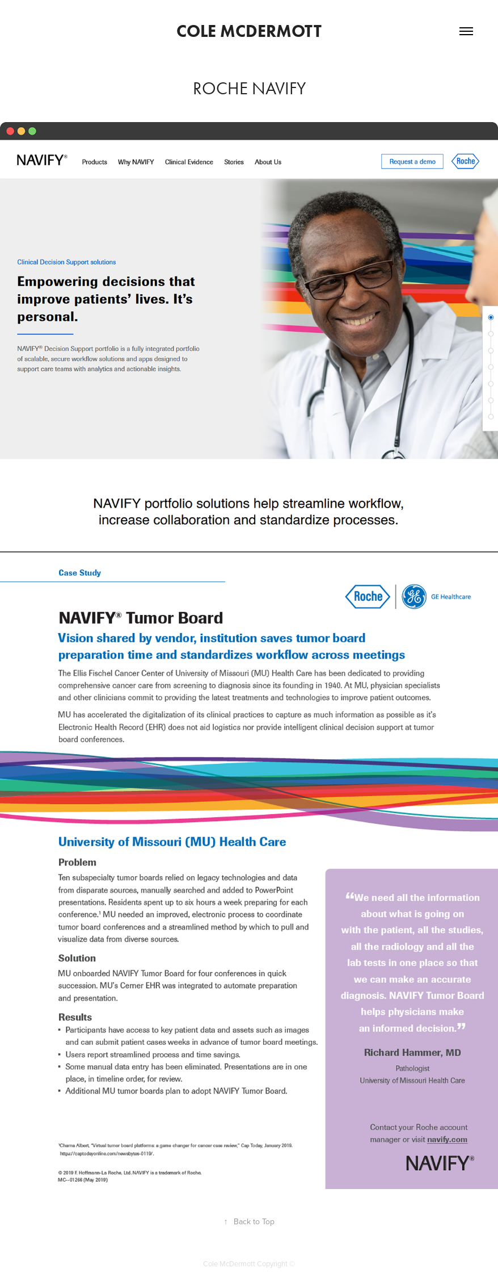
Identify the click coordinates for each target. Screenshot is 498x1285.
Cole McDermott (249, 30)
